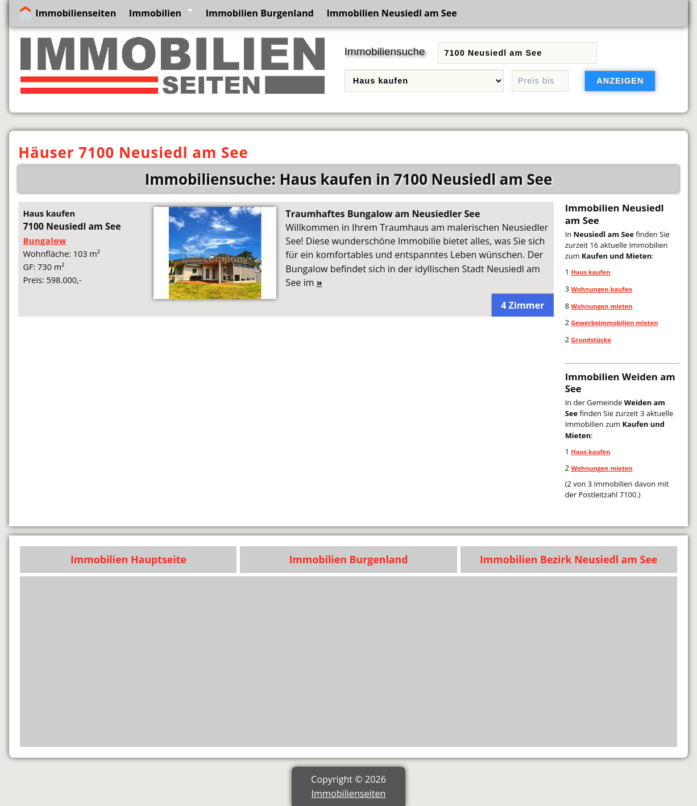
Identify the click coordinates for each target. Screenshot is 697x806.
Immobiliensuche (385, 51)
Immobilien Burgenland (260, 13)
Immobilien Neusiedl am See (391, 13)
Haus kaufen (590, 272)
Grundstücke (591, 339)
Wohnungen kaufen (601, 289)
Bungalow (45, 240)
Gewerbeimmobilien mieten (614, 322)
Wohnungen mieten (601, 306)
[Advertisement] (348, 661)
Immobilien (155, 13)
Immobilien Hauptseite (128, 559)
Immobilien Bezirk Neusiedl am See (569, 559)
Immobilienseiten (75, 13)
